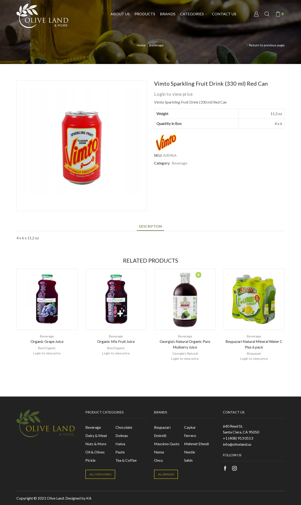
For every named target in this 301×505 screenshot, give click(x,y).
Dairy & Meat (96, 435)
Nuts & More (95, 443)
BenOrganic (47, 348)
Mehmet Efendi (196, 443)
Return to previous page (267, 45)
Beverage (156, 45)
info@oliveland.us (237, 444)
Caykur (190, 427)
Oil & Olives (95, 452)
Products (145, 14)
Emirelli (160, 435)
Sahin (188, 460)
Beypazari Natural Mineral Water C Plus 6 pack (254, 344)
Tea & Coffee (126, 460)
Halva (120, 443)
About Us (120, 14)
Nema (159, 452)
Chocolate (123, 427)
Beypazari (254, 353)
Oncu (158, 460)
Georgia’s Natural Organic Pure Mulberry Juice (185, 344)
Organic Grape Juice (47, 341)
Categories (193, 14)
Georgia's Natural (185, 353)
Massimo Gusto (166, 443)
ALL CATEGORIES (100, 474)
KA (88, 498)
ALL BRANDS (166, 474)
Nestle (189, 452)
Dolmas (121, 435)
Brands (167, 14)
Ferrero (190, 435)
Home (141, 45)
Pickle (90, 460)
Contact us (224, 14)
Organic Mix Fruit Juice (116, 341)
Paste (120, 452)
